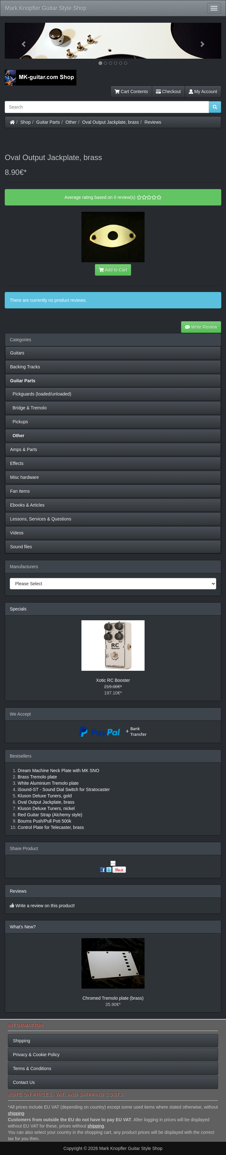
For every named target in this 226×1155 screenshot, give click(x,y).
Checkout (168, 91)
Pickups (19, 421)
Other (71, 122)
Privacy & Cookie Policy (36, 1054)
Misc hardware (24, 477)
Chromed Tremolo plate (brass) (113, 998)
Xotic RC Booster (113, 680)
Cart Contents (131, 91)
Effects (17, 463)
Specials (18, 608)
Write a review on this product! (45, 905)
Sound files (21, 546)
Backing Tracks (25, 366)
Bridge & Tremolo (28, 407)
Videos (17, 532)
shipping (16, 1113)
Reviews (153, 122)
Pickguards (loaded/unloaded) (40, 393)
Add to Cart (113, 269)
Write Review (201, 327)
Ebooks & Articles (27, 505)
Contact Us (24, 1082)
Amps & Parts (23, 449)
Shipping (21, 1040)
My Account (203, 91)
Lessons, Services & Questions (40, 518)
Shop (26, 122)
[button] (21, 41)
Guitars (17, 352)
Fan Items (20, 491)
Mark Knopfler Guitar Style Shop (45, 8)
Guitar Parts (48, 122)
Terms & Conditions (32, 1068)
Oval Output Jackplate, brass (110, 122)
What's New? (23, 926)
